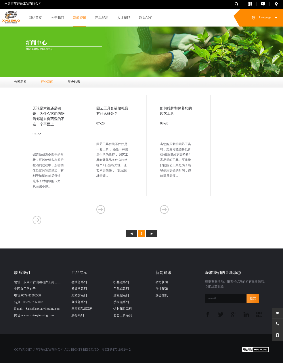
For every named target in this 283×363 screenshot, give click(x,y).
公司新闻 (20, 81)
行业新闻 (47, 81)
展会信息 (74, 81)
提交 (253, 298)
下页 (151, 233)
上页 (131, 233)
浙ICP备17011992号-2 (116, 349)
